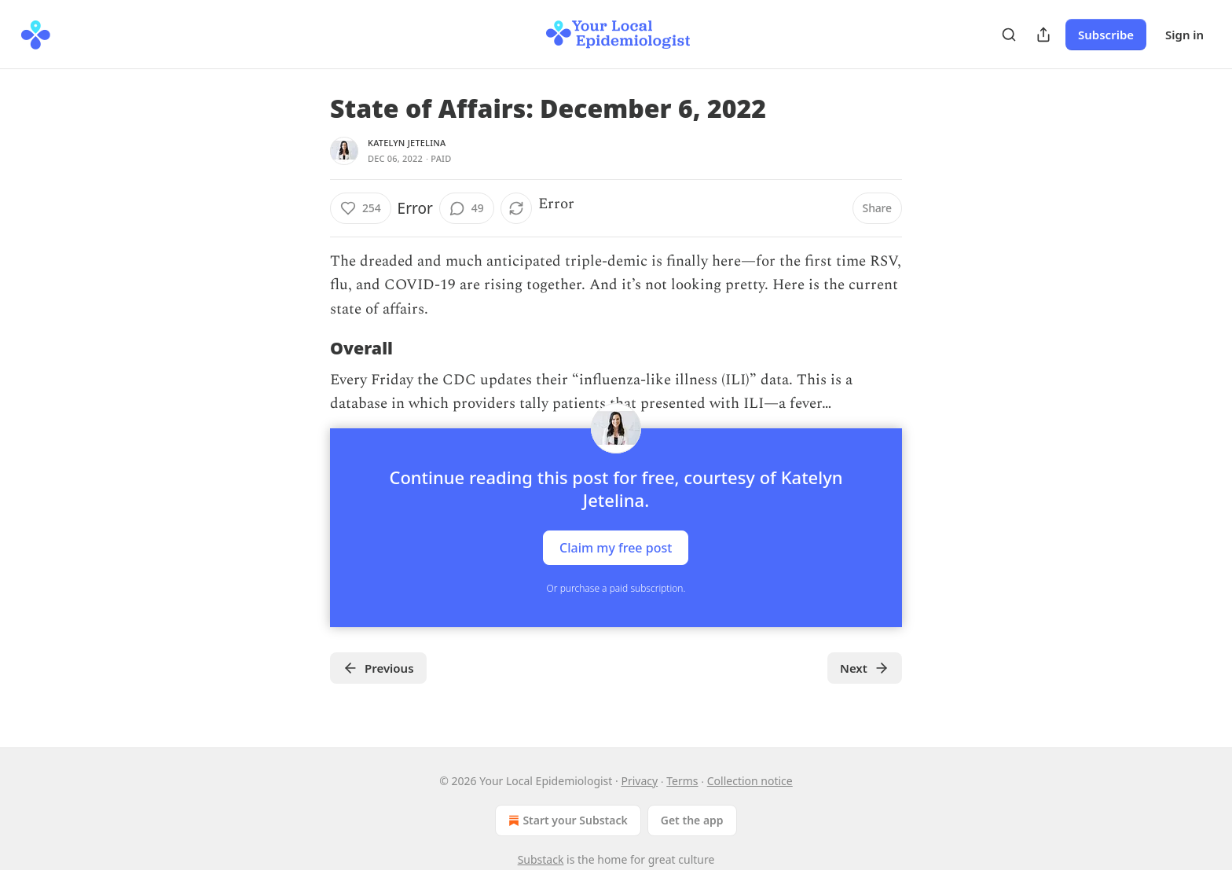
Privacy (639, 780)
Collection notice (750, 780)
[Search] (1009, 34)
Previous (378, 668)
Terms (682, 780)
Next (864, 668)
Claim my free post (615, 547)
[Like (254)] (360, 208)
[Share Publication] (1043, 34)
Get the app (692, 820)
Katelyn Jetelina (407, 143)
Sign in (1184, 34)
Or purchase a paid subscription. (616, 588)
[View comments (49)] (466, 208)
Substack (541, 859)
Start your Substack (566, 820)
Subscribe (1106, 34)
